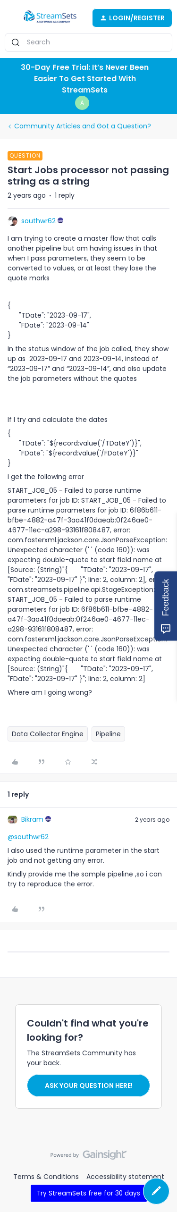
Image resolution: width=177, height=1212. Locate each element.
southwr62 (38, 221)
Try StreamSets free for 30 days (88, 1192)
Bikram (32, 819)
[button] (10, 19)
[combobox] (88, 42)
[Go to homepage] (50, 17)
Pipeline (108, 734)
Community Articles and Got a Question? (82, 126)
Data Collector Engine (48, 734)
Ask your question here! (89, 1085)
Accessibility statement (125, 1176)
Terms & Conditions (46, 1176)
